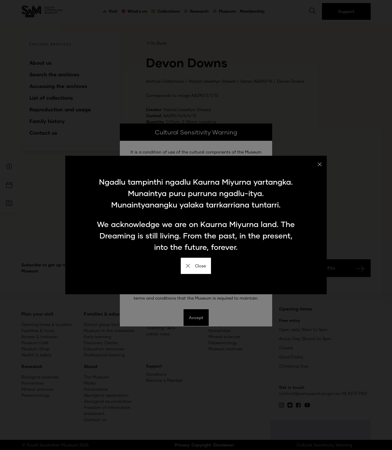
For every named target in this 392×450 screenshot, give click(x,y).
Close (196, 265)
